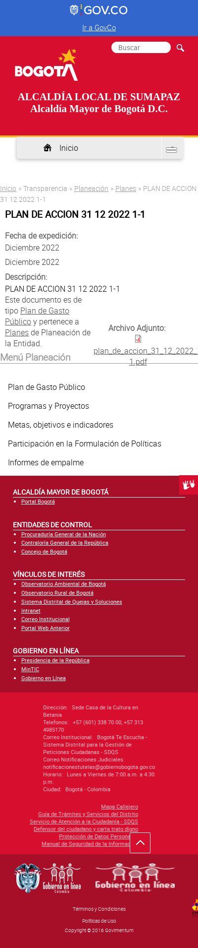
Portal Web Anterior (45, 628)
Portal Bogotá (38, 501)
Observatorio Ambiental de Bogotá (63, 583)
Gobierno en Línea (43, 678)
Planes (125, 188)
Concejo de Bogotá (44, 551)
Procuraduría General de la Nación (63, 534)
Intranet (31, 610)
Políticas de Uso (99, 920)
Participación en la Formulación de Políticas (84, 443)
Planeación (91, 188)
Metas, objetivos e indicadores (60, 424)
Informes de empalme (46, 462)
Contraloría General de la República (64, 542)
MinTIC (30, 669)
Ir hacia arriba (145, 845)
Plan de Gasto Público (46, 386)
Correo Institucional (45, 619)
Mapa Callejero (58, 806)
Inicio (68, 147)
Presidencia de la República (55, 660)
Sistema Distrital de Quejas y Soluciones (71, 601)
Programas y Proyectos (48, 405)
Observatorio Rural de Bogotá (57, 592)
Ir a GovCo (99, 27)
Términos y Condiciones (99, 908)
